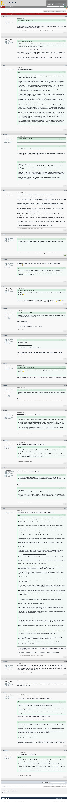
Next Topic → (64, 784)
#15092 (65, 385)
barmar (5, 37)
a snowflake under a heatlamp (37, 444)
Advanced (67, 6)
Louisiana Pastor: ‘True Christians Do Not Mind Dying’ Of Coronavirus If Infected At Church (34, 698)
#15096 (65, 508)
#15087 (65, 259)
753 (13, 10)
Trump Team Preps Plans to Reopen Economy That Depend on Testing (41, 512)
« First (9, 10)
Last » (26, 10)
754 (15, 10)
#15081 (65, 16)
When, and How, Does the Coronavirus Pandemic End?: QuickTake (34, 554)
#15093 (65, 410)
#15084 (65, 134)
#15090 (65, 335)
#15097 (65, 661)
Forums (2, 6)
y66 (4, 65)
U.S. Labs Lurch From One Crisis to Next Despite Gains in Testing (34, 603)
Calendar (11, 6)
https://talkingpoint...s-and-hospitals (24, 22)
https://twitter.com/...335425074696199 (24, 323)
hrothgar (5, 308)
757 (21, 10)
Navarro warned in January (24, 196)
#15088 (65, 286)
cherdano (5, 16)
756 (19, 10)
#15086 (65, 234)
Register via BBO (52, 4)
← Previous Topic (52, 784)
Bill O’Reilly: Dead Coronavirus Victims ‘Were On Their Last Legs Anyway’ (31, 719)
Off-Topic (12, 8)
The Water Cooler (18, 8)
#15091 (65, 363)
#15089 (65, 308)
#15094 (65, 440)
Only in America (20, 414)
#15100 (65, 750)
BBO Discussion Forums (5, 8)
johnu (4, 234)
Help (64, 4)
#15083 (65, 65)
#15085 (65, 190)
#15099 (65, 692)
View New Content (62, 8)
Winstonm (5, 134)
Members (7, 6)
